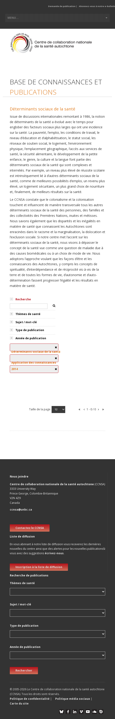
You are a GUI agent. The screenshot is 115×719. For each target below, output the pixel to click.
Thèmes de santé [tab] (27, 314)
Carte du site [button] (19, 703)
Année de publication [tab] (30, 338)
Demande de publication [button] (61, 6)
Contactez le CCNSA (29, 528)
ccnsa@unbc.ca (21, 509)
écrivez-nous (54, 553)
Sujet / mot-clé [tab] (26, 322)
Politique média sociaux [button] (72, 699)
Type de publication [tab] (29, 330)
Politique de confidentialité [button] (30, 699)
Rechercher (23, 670)
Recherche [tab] (23, 299)
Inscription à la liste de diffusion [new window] (38, 567)
